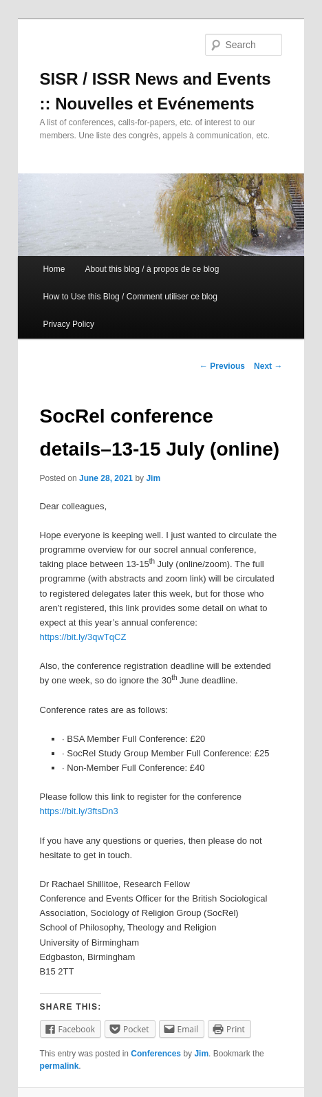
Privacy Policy (68, 324)
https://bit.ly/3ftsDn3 (79, 811)
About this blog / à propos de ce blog (152, 269)
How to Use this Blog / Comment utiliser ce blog (130, 296)
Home (54, 269)
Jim (153, 478)
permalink (59, 1066)
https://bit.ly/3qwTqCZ (83, 637)
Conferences (156, 1053)
